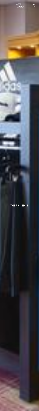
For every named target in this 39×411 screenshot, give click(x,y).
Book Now (34, 5)
